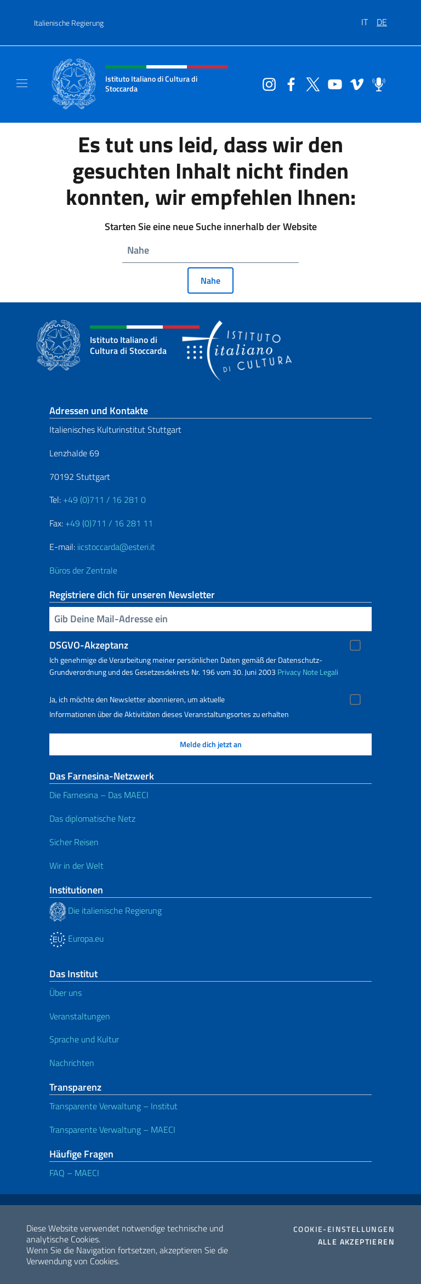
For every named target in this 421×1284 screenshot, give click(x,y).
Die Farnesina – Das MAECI (99, 794)
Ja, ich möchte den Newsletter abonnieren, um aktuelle (137, 699)
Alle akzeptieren (356, 1242)
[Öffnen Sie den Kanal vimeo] (354, 83)
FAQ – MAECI (74, 1172)
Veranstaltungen (79, 1016)
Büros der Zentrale (83, 570)
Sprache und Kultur (84, 1039)
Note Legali (320, 672)
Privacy (289, 672)
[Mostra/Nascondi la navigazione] (22, 83)
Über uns (65, 992)
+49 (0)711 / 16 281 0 (104, 499)
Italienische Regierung (69, 22)
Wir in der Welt (76, 865)
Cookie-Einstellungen (344, 1229)
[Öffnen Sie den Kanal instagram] (266, 83)
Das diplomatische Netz (92, 818)
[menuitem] (369, 18)
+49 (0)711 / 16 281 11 (109, 523)
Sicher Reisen (74, 842)
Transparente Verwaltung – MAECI (112, 1129)
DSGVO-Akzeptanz (88, 645)
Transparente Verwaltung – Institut (113, 1106)
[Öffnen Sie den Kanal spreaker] (376, 83)
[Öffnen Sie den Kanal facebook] (288, 83)
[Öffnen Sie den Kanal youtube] (332, 83)
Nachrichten (71, 1062)
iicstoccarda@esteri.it (116, 546)
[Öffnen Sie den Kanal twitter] (310, 83)
